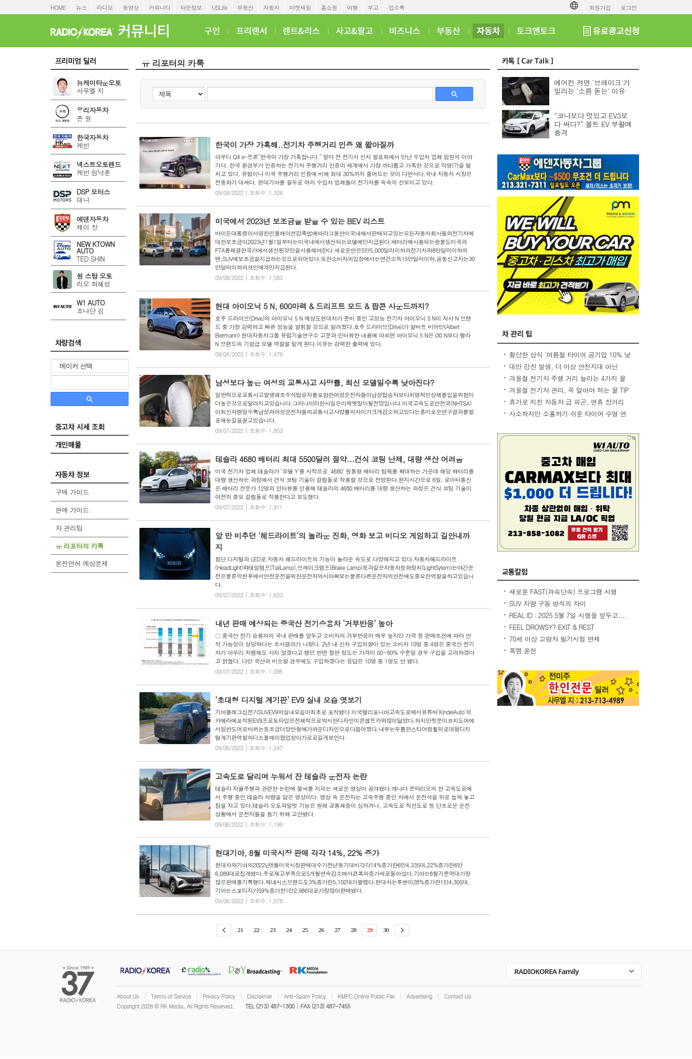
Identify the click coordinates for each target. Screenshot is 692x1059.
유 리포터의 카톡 (79, 546)
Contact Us (457, 996)
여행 (352, 7)
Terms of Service (171, 996)
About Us (128, 996)
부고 (373, 7)
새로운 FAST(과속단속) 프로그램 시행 (563, 591)
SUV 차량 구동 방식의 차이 (547, 603)
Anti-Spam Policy (305, 996)
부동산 (245, 7)
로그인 (629, 7)
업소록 (397, 7)
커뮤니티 (160, 7)
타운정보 (191, 7)
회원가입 (600, 7)
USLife (219, 7)
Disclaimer (259, 996)
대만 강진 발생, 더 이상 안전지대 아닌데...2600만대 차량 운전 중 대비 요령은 (565, 371)
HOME (58, 7)
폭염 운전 (522, 650)
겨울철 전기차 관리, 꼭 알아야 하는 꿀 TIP (569, 390)
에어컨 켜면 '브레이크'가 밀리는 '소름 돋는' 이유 (592, 86)
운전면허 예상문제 (81, 563)
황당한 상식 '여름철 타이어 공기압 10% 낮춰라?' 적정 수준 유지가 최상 (569, 359)
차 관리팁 (69, 528)
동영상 (131, 7)
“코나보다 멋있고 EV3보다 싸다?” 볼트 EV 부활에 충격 (593, 123)
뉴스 (81, 7)
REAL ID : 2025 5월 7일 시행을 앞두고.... (568, 615)
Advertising (419, 996)
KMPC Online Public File (365, 996)
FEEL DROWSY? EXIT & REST (551, 627)
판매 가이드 (72, 510)
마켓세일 (300, 7)
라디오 (104, 7)
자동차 (271, 7)
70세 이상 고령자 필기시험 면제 (554, 639)
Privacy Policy (219, 996)
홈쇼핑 (329, 7)
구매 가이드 (72, 492)
